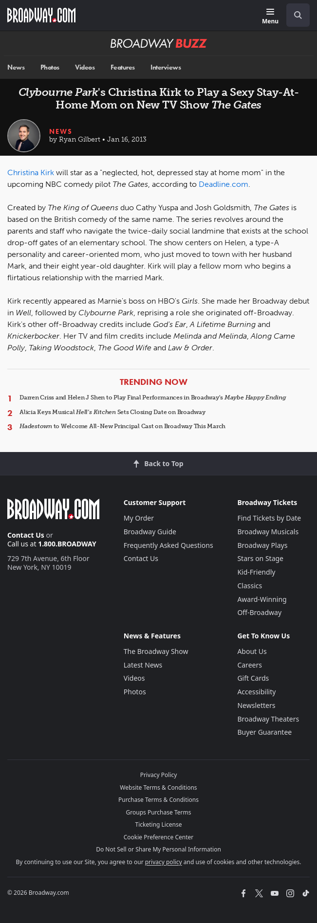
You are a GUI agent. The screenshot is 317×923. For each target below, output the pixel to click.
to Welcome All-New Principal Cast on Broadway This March (122, 426)
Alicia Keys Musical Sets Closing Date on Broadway (112, 412)
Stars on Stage (260, 558)
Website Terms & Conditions (158, 787)
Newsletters (256, 705)
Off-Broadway (259, 612)
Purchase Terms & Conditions (158, 800)
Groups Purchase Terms (158, 812)
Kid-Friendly (256, 572)
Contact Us (25, 535)
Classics (249, 585)
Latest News (143, 665)
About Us (251, 651)
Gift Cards (253, 678)
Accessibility (256, 691)
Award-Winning (261, 599)
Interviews (165, 67)
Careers (249, 665)
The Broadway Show (156, 651)
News (15, 67)
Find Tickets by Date (269, 518)
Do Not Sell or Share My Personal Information (158, 849)
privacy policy (163, 862)
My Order (139, 518)
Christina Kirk (30, 172)
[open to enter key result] (298, 15)
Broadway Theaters (268, 719)
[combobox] (294, 15)
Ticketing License (158, 824)
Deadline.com (223, 184)
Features (123, 67)
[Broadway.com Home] (41, 15)
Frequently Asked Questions (168, 545)
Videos (84, 67)
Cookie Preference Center (159, 837)
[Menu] (270, 17)
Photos (49, 67)
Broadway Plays (262, 545)
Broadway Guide (150, 531)
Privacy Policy (158, 775)
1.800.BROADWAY (67, 543)
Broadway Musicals (267, 531)
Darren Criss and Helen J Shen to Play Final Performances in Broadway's (152, 397)
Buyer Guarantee (264, 732)
